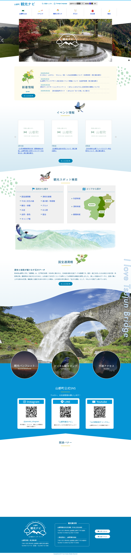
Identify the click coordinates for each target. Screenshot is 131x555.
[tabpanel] (31, 137)
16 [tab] (86, 155)
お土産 (45, 210)
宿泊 (44, 214)
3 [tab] (50, 155)
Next (116, 137)
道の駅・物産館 (48, 201)
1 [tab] (45, 155)
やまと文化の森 (28, 201)
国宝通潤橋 (26, 197)
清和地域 (76, 206)
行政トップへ (48, 4)
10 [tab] (70, 155)
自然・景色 (26, 214)
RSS (28, 91)
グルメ (45, 206)
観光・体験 (26, 206)
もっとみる (28, 96)
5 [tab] (56, 155)
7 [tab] (61, 155)
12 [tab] (75, 155)
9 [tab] (67, 155)
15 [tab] (84, 155)
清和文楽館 (46, 197)
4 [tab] (53, 155)
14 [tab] (81, 155)
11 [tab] (72, 155)
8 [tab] (64, 155)
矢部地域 (76, 198)
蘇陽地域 (76, 214)
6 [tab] (58, 155)
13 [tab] (78, 155)
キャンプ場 (26, 219)
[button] (63, 60)
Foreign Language (61, 3)
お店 (23, 210)
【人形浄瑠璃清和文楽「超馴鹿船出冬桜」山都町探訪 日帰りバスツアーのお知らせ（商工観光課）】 (31, 151)
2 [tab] (47, 155)
